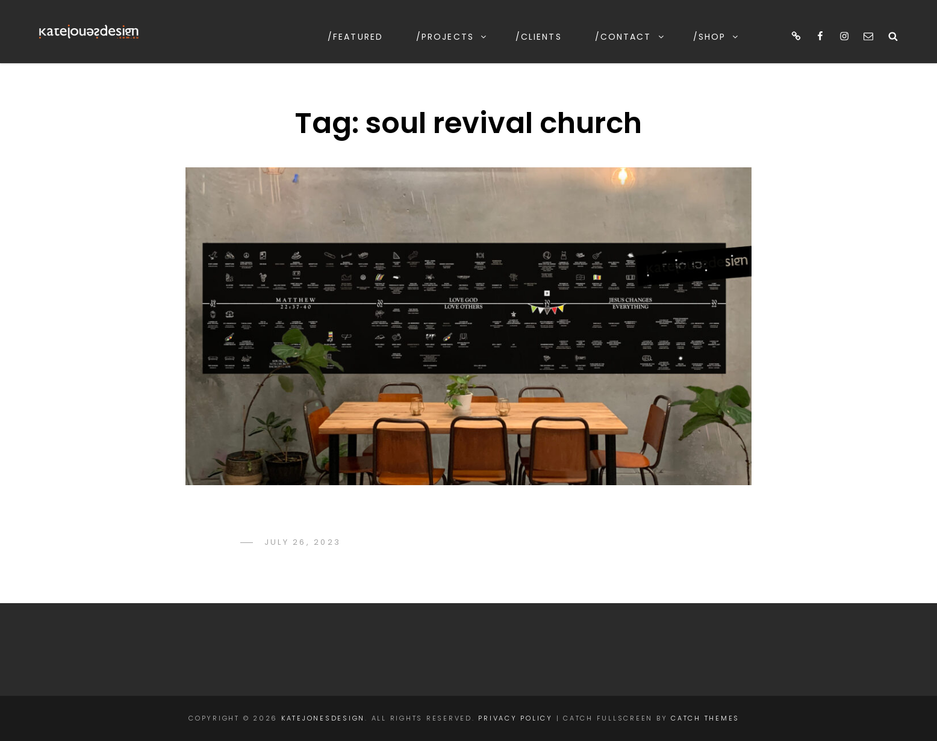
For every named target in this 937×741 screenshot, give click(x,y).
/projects (452, 37)
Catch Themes (705, 718)
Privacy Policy (515, 718)
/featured (355, 37)
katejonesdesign (323, 718)
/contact (630, 37)
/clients (538, 37)
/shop (716, 37)
